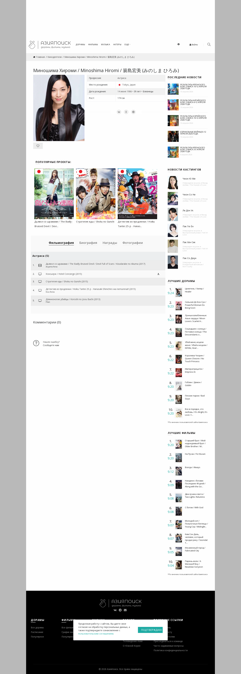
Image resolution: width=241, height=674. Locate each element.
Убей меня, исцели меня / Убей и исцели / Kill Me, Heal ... (196, 345)
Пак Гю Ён (188, 226)
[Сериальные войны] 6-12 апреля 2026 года (193, 133)
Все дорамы (37, 627)
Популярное (37, 636)
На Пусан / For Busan (195, 453)
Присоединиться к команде (168, 641)
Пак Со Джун (189, 258)
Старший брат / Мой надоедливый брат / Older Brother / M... (195, 443)
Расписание (37, 632)
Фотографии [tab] (133, 243)
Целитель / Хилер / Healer (194, 290)
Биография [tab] (88, 243)
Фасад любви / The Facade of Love (195, 184)
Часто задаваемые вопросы (169, 645)
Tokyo (125, 84)
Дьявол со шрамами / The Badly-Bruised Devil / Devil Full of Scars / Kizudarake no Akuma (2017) (95, 263)
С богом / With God (194, 507)
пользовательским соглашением (95, 633)
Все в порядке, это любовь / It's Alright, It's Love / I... (196, 412)
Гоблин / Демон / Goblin (193, 384)
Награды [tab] (110, 243)
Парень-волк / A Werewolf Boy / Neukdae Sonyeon (194, 564)
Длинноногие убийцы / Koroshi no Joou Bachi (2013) (73, 299)
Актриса (122, 78)
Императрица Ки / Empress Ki (194, 370)
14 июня (122, 91)
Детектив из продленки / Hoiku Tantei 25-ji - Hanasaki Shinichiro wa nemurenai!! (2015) (91, 288)
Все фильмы (68, 627)
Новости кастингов (184, 169)
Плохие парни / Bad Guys (195, 397)
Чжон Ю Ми (189, 178)
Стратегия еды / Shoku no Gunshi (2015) (67, 281)
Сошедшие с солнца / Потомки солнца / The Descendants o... (196, 331)
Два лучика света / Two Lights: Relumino (195, 495)
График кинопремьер (73, 632)
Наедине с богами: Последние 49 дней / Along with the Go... (195, 483)
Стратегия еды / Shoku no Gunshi (95, 221)
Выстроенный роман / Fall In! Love (195, 233)
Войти (194, 44)
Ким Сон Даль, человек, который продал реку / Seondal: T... (196, 538)
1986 (129, 91)
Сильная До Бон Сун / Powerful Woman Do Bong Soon (195, 305)
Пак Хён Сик (189, 242)
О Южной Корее (131, 645)
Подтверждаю (151, 630)
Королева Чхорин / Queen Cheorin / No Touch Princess (194, 358)
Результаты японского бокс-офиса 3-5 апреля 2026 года (192, 149)
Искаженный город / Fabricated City (195, 549)
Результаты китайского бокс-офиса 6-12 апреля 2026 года (193, 102)
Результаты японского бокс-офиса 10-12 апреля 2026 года (193, 86)
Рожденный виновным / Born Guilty (193, 265)
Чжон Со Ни (189, 194)
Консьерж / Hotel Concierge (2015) (64, 273)
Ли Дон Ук (188, 210)
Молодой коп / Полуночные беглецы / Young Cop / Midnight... (196, 523)
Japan (133, 84)
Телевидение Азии (133, 641)
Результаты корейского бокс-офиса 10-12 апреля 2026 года (193, 118)
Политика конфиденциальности (171, 650)
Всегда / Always (192, 467)
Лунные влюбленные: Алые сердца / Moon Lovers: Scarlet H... (196, 318)
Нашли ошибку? (51, 341)
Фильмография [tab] (61, 243)
